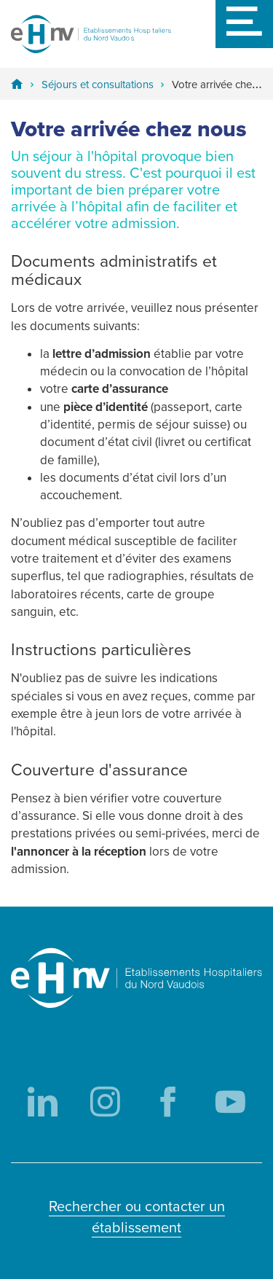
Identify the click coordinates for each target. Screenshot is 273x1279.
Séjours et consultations (97, 84)
